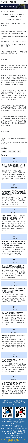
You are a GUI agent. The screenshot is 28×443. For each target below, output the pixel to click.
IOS (14, 151)
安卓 (10, 151)
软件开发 (15, 401)
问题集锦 (12, 11)
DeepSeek (10, 401)
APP (19, 151)
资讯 (7, 11)
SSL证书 (23, 403)
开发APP (4, 151)
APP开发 (21, 401)
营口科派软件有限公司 (8, 2)
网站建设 (11, 403)
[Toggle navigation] (25, 2)
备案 (19, 403)
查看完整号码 (18, 426)
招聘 (14, 404)
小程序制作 (5, 403)
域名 (16, 403)
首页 (3, 11)
